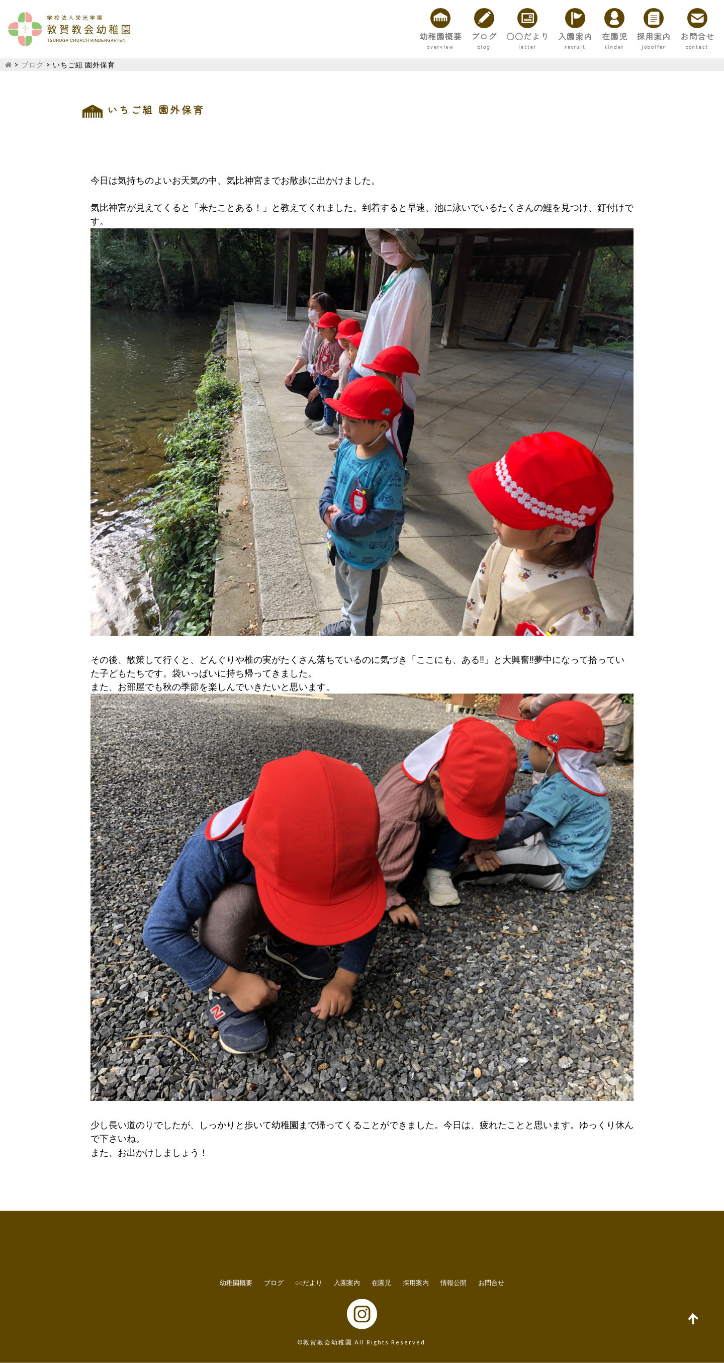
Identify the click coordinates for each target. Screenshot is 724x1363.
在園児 (582, 36)
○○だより (470, 36)
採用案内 (634, 36)
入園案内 (531, 36)
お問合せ (691, 36)
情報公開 (453, 1283)
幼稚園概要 (357, 36)
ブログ (413, 36)
